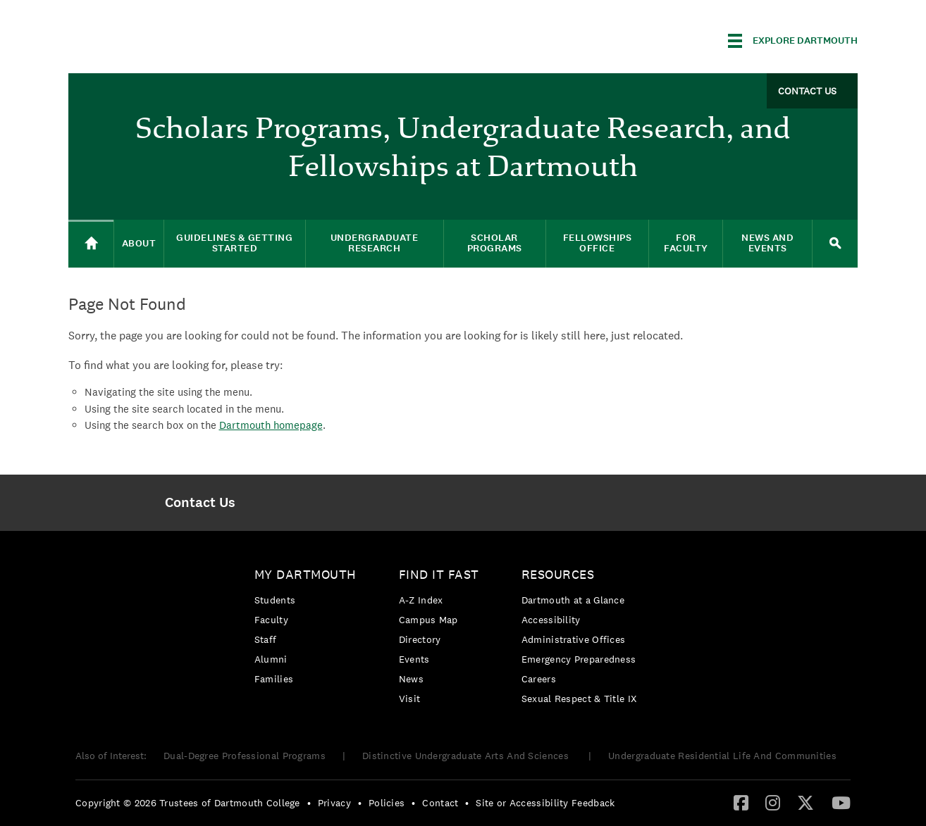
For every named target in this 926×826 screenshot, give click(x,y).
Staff (265, 639)
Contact (440, 802)
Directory (420, 639)
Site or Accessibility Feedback (545, 802)
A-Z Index (421, 600)
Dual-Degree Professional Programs (244, 755)
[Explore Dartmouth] (793, 41)
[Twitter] (805, 802)
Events (414, 659)
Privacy (334, 802)
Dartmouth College (179, 38)
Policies (387, 802)
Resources (558, 574)
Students (274, 600)
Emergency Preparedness (578, 659)
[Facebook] (741, 802)
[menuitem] (199, 503)
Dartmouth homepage (271, 425)
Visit (410, 698)
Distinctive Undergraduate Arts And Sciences (467, 755)
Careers (538, 678)
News (411, 678)
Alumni (271, 659)
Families (273, 678)
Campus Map (428, 619)
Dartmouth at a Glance (572, 600)
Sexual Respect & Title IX (579, 698)
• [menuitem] (309, 802)
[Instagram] (772, 802)
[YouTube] (841, 802)
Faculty (271, 619)
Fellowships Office (597, 242)
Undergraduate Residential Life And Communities (722, 755)
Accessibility (551, 619)
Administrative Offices (573, 639)
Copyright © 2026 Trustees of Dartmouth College (187, 802)
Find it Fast (439, 574)
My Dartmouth (305, 574)
